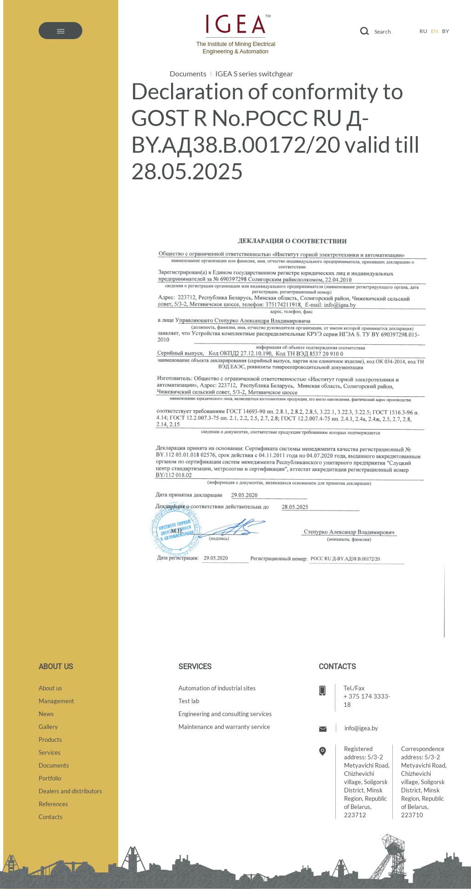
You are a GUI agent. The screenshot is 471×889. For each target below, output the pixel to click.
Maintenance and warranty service (224, 726)
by (445, 31)
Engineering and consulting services (225, 713)
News (46, 713)
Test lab (188, 701)
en (434, 31)
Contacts (51, 816)
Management (56, 701)
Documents (188, 73)
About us (50, 688)
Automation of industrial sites (217, 688)
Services (50, 752)
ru (423, 31)
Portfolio (50, 778)
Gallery (48, 726)
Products (50, 739)
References (53, 804)
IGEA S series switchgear (254, 73)
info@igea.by (361, 728)
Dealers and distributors (70, 791)
